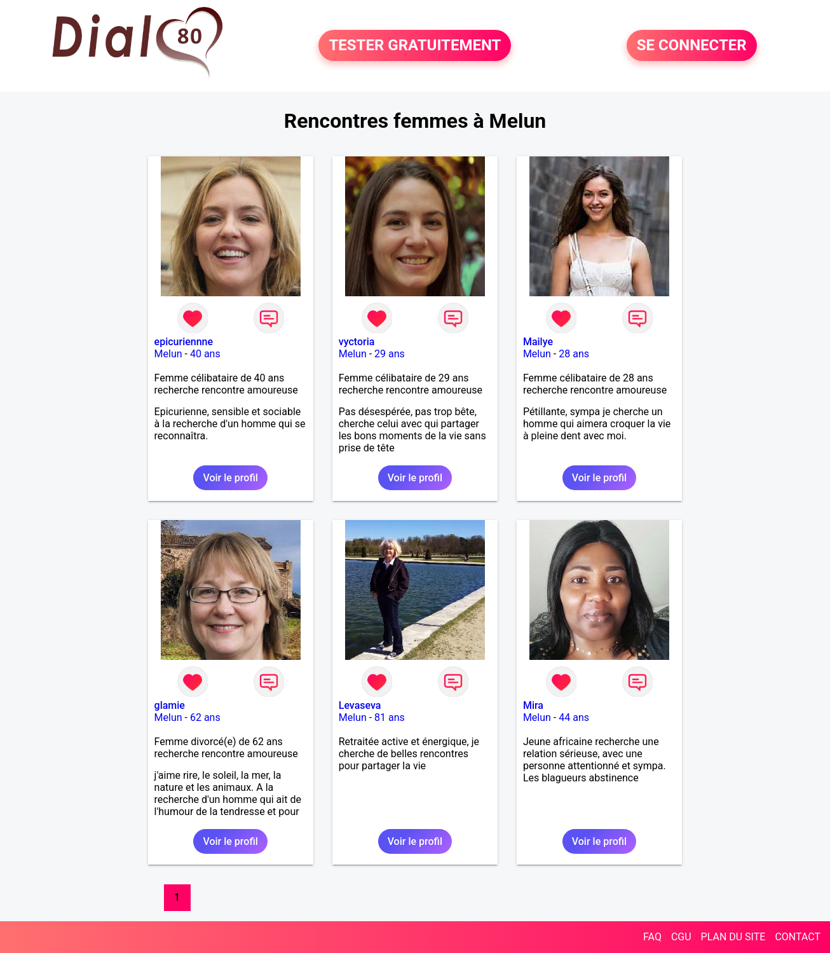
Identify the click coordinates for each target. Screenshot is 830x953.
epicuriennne (183, 342)
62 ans (205, 717)
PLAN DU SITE (733, 937)
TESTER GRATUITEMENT (415, 46)
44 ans (574, 717)
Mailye (538, 342)
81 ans (389, 717)
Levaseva (360, 705)
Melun (168, 354)
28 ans (574, 354)
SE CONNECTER (692, 46)
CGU (681, 937)
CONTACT (797, 937)
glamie (169, 705)
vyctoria (357, 342)
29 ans (389, 354)
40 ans (205, 354)
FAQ (652, 937)
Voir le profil (230, 478)
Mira (533, 705)
